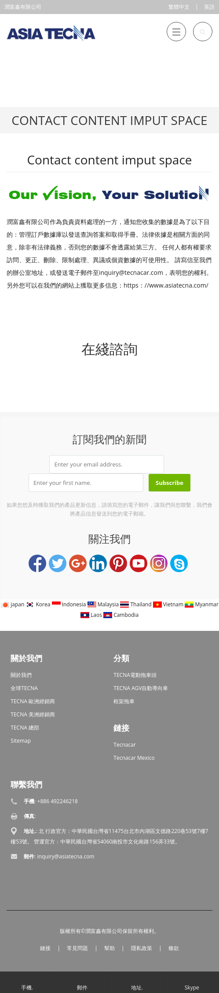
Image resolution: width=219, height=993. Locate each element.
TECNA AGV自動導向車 (140, 688)
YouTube (138, 563)
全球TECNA (24, 688)
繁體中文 (179, 7)
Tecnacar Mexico (133, 758)
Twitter (57, 563)
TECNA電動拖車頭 (134, 675)
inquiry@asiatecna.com (66, 856)
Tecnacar (124, 744)
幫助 (109, 948)
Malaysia (104, 604)
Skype (179, 563)
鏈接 (45, 948)
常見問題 (77, 948)
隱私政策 (141, 948)
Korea (38, 604)
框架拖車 (124, 701)
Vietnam (169, 604)
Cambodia (121, 615)
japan (13, 604)
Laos (91, 615)
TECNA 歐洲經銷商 (33, 701)
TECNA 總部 (25, 727)
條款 (173, 948)
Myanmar (202, 604)
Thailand (136, 604)
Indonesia (70, 604)
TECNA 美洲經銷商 (33, 714)
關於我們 (21, 675)
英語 (209, 7)
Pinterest (118, 563)
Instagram (159, 563)
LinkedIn (98, 563)
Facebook (37, 563)
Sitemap (21, 740)
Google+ (78, 563)
